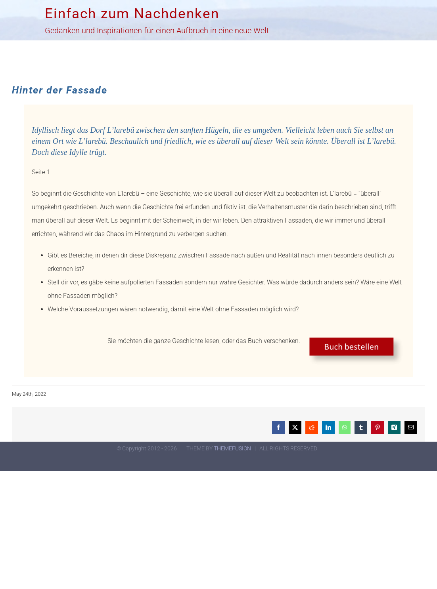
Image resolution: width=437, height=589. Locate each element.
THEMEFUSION (232, 448)
